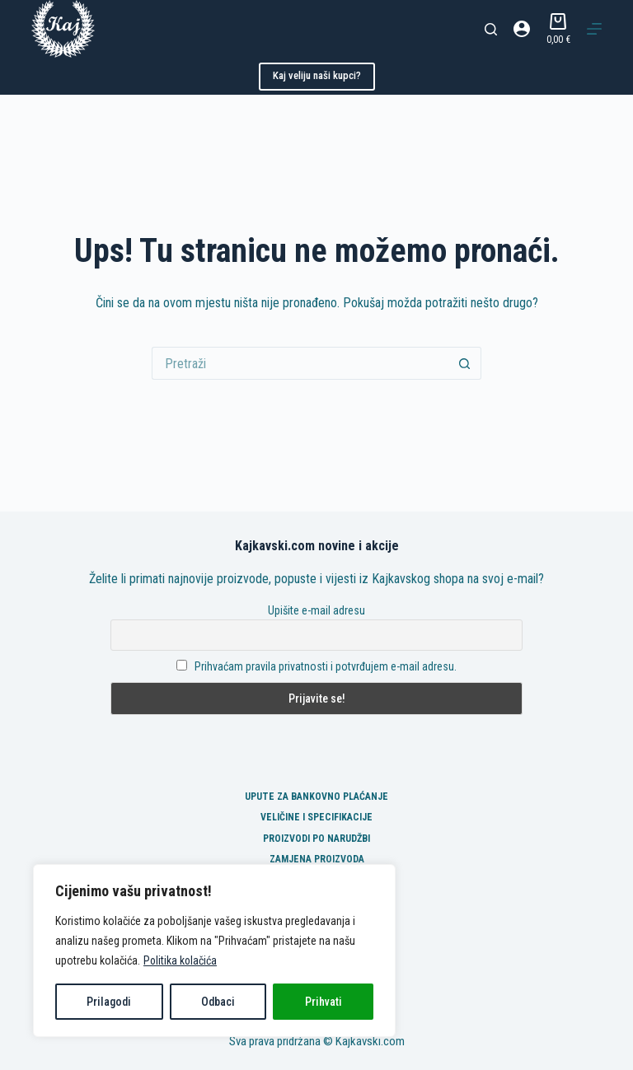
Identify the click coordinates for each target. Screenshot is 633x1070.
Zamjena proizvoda (317, 859)
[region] (214, 950)
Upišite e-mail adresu (316, 610)
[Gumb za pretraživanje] (464, 363)
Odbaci (218, 1001)
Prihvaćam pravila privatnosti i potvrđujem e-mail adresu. (326, 666)
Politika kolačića (180, 960)
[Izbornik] (594, 28)
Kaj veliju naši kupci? (317, 75)
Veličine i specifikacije (316, 817)
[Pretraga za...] (300, 363)
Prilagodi (109, 1001)
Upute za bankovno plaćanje (316, 796)
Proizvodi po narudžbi (316, 838)
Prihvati (323, 1001)
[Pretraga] (491, 29)
